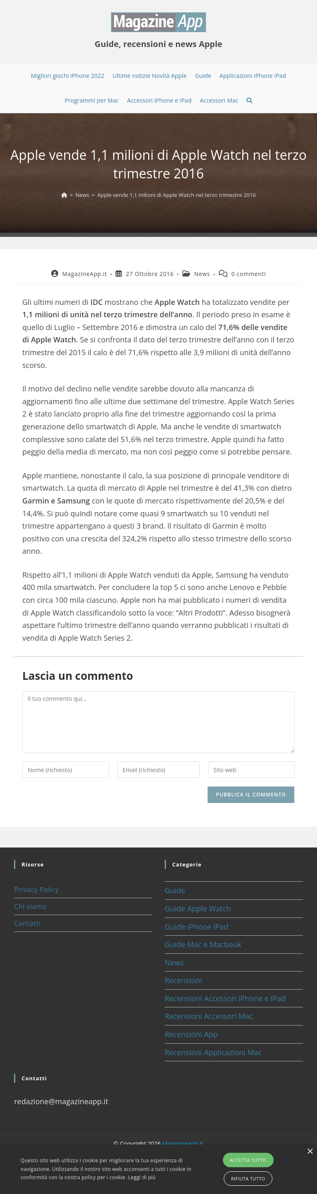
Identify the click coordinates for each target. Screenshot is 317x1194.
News (202, 274)
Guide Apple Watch (198, 908)
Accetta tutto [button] (248, 1160)
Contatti (27, 923)
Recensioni (183, 980)
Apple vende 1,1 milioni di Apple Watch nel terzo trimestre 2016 (176, 195)
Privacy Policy (36, 889)
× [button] (310, 1152)
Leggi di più (142, 1177)
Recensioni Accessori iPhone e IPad (225, 998)
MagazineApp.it (84, 274)
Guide (175, 890)
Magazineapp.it (182, 1143)
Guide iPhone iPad (196, 927)
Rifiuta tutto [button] (248, 1178)
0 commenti (249, 274)
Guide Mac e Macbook (203, 944)
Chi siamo (30, 906)
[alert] (158, 1169)
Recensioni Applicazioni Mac (213, 1052)
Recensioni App (191, 1034)
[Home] (64, 195)
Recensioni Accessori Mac (209, 1016)
